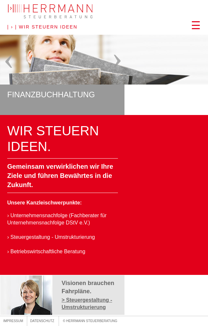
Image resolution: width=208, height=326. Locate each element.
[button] (104, 27)
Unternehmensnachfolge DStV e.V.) (48, 222)
